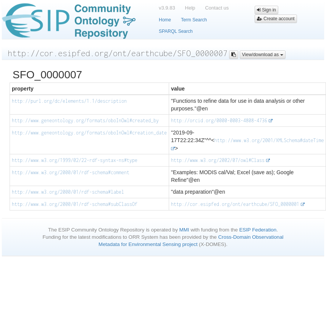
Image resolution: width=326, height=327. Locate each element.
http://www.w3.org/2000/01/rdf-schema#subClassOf (74, 204)
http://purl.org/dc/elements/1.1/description (69, 101)
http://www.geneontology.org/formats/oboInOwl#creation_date (89, 133)
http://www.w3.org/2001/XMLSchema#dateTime (269, 140)
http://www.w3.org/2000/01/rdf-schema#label (68, 192)
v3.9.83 (167, 8)
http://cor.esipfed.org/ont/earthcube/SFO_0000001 (235, 204)
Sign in (266, 10)
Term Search (194, 20)
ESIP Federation (258, 230)
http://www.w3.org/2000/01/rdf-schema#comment (70, 172)
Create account (276, 18)
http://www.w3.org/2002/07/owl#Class (218, 160)
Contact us (217, 8)
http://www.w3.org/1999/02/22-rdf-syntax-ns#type (74, 160)
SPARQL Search (176, 31)
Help (190, 8)
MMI (184, 230)
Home (165, 20)
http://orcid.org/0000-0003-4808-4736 (219, 120)
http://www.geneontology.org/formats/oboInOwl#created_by (85, 120)
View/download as (262, 54)
